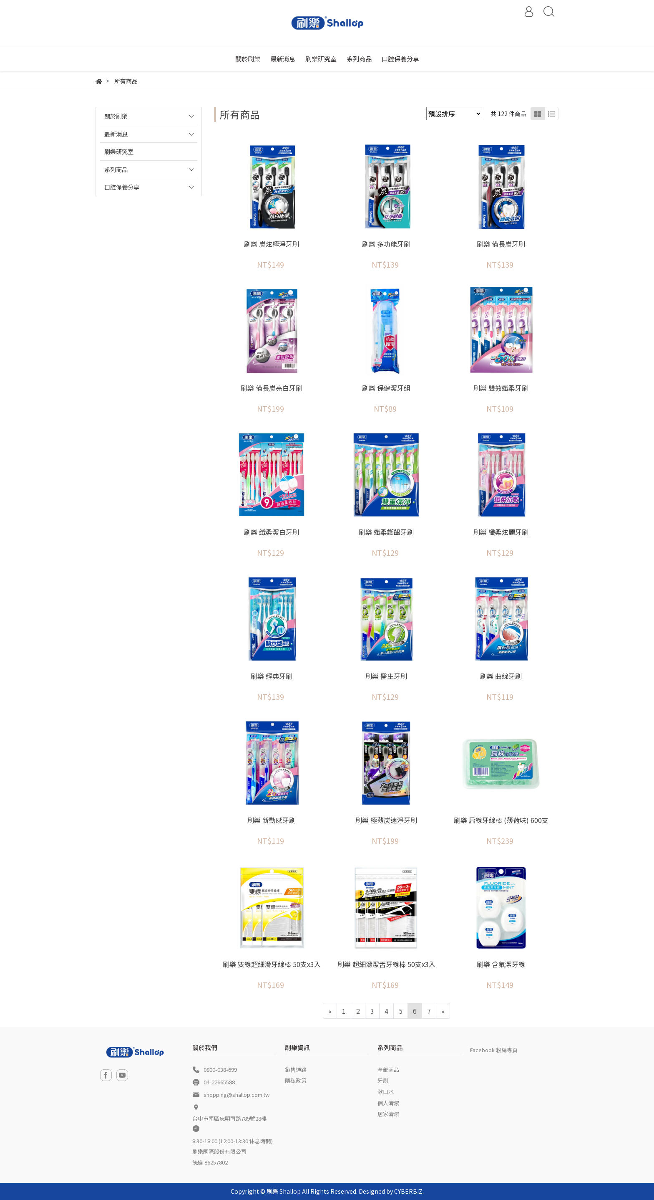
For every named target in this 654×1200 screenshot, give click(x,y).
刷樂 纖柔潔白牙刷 (271, 532)
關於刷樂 (116, 115)
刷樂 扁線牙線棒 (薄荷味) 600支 (501, 820)
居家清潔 (388, 1114)
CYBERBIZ (408, 1191)
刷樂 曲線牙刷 (501, 676)
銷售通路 (296, 1069)
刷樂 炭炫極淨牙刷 (271, 244)
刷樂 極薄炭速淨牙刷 (386, 820)
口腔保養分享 (121, 186)
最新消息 (116, 133)
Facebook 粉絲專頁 (494, 1050)
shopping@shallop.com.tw (236, 1095)
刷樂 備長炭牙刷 (501, 244)
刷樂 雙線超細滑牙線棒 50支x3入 (272, 964)
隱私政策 (296, 1080)
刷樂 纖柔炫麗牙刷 (500, 532)
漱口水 (385, 1092)
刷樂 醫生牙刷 (386, 676)
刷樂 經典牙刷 (271, 676)
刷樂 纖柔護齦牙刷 (386, 532)
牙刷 (382, 1080)
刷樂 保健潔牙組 (386, 388)
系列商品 (116, 169)
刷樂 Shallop (284, 1191)
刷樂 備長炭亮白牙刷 (271, 388)
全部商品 (388, 1069)
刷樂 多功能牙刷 (386, 244)
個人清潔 (388, 1103)
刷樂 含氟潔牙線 (501, 964)
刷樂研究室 (118, 151)
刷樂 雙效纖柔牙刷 (500, 388)
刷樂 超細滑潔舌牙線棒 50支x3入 (386, 964)
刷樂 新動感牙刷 (271, 820)
